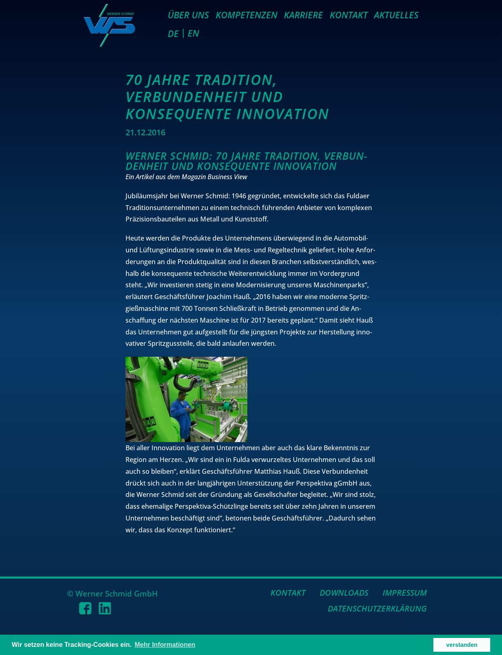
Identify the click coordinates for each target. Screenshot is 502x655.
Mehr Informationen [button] (165, 644)
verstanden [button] (462, 645)
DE (173, 33)
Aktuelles (396, 15)
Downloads (344, 592)
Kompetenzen (246, 15)
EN (193, 33)
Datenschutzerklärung (377, 608)
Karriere (303, 15)
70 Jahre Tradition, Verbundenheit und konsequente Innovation (227, 96)
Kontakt (349, 15)
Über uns (188, 15)
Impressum (405, 592)
